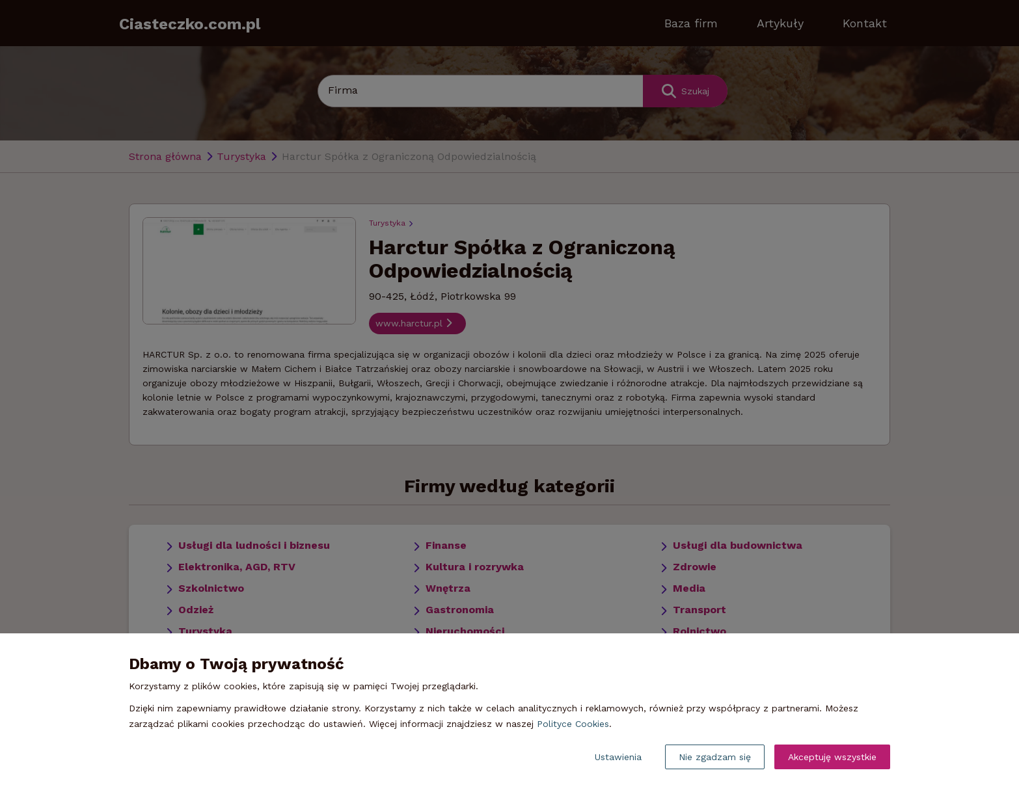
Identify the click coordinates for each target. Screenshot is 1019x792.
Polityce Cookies (573, 724)
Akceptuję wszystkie (832, 757)
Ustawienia (618, 757)
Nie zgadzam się (715, 757)
